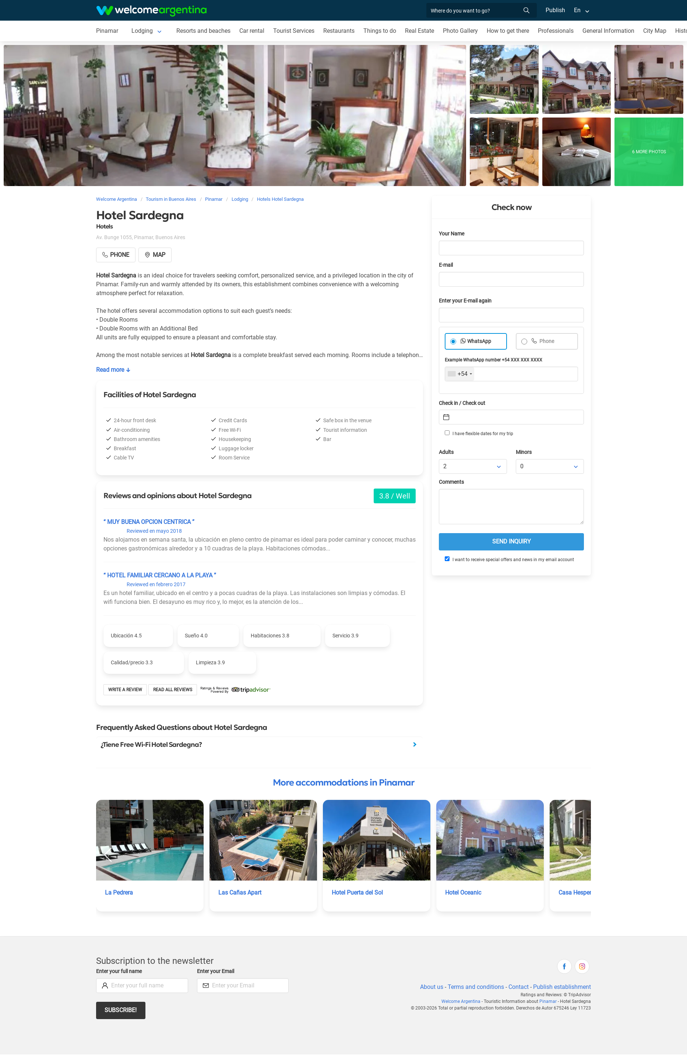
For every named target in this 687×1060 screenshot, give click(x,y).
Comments (451, 482)
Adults (446, 452)
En (577, 10)
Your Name (451, 234)
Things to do (379, 30)
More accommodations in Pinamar (343, 782)
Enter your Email (215, 971)
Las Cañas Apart (239, 892)
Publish (555, 10)
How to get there (508, 30)
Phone (546, 341)
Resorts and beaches (203, 30)
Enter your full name (119, 971)
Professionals (556, 30)
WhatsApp (479, 341)
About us (431, 986)
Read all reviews (172, 689)
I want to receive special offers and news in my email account (509, 559)
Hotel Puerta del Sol (357, 892)
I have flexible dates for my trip (479, 433)
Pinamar (107, 30)
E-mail (446, 265)
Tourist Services (293, 30)
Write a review (125, 689)
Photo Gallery (460, 30)
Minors (524, 452)
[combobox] (459, 374)
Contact (518, 986)
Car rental (251, 30)
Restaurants (339, 30)
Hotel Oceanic (463, 892)
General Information (608, 30)
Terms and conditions (476, 986)
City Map (654, 30)
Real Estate (419, 30)
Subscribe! (121, 1010)
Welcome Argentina (460, 1001)
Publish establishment (562, 986)
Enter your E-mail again (465, 301)
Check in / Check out (462, 403)
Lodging (142, 30)
